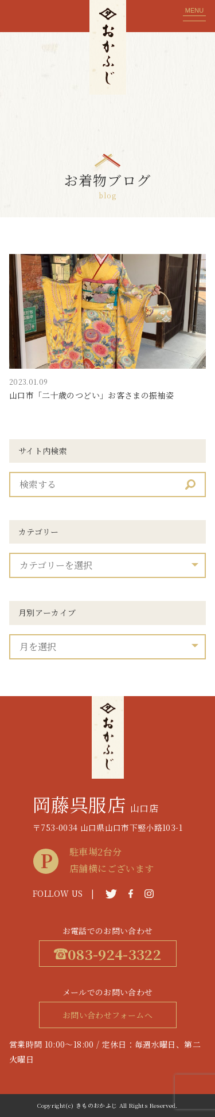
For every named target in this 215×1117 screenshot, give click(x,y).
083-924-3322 (107, 954)
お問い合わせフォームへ (107, 1015)
